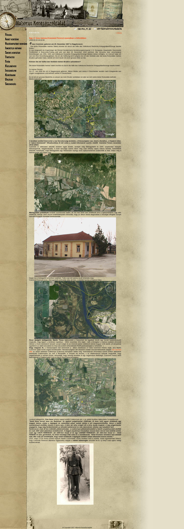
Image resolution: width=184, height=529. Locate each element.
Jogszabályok (10, 70)
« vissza (119, 33)
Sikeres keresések (12, 52)
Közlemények (10, 66)
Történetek (9, 57)
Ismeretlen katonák (13, 48)
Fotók (7, 61)
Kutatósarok (10, 75)
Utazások (9, 79)
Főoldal (8, 34)
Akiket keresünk (12, 39)
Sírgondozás (10, 84)
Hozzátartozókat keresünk (16, 43)
